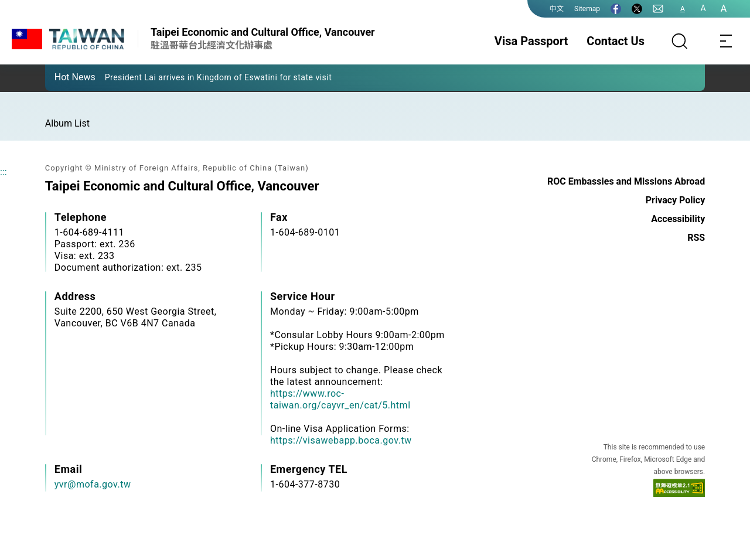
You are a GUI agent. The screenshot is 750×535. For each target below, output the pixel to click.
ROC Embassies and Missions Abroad (626, 181)
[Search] (679, 41)
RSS (696, 237)
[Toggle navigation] (726, 41)
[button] (62, 76)
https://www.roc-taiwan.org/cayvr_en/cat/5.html (340, 399)
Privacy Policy (675, 200)
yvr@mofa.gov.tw (92, 484)
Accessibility (678, 218)
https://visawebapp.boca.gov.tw (341, 440)
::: (3, 172)
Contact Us (616, 41)
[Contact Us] (658, 9)
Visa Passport (531, 41)
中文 (557, 9)
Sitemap (587, 9)
